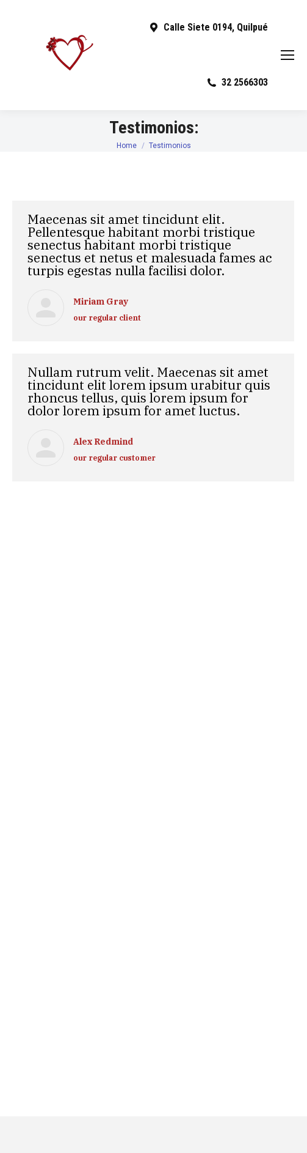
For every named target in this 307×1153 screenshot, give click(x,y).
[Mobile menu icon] (287, 55)
